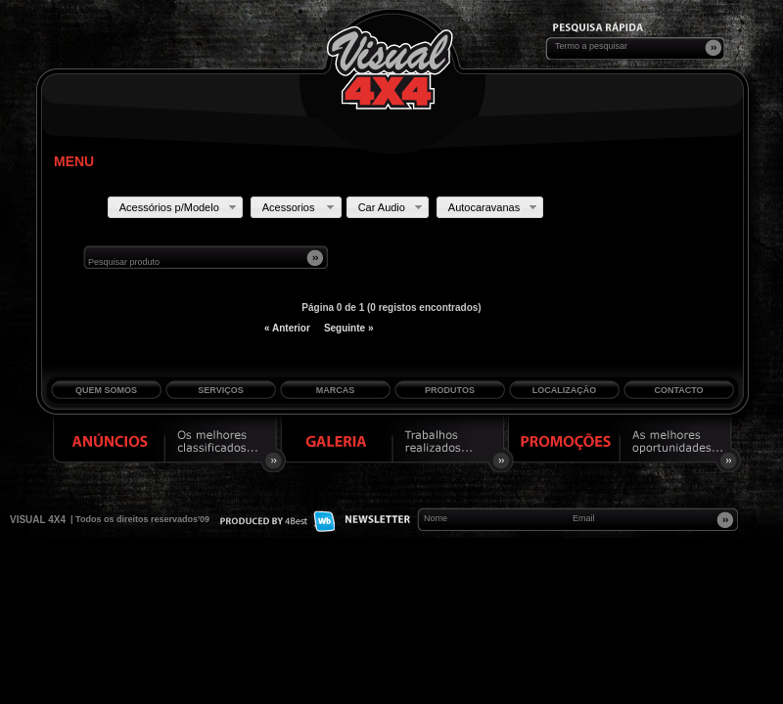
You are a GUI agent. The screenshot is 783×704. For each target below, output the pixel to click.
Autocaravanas (494, 207)
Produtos (450, 390)
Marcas (335, 390)
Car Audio (392, 207)
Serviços (220, 390)
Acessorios (300, 207)
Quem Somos (106, 390)
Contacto (678, 390)
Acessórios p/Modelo (179, 207)
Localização (564, 390)
